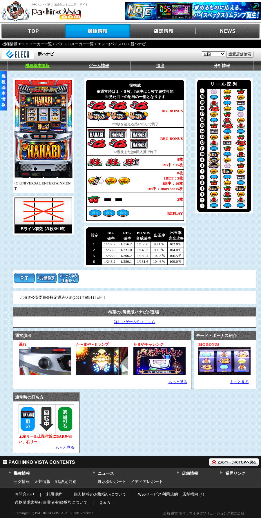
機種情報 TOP (13, 44)
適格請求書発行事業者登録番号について (51, 502)
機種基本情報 (37, 66)
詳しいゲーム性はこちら (134, 322)
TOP (32, 31)
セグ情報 (22, 481)
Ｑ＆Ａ (105, 502)
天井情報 (42, 481)
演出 (160, 66)
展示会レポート (112, 481)
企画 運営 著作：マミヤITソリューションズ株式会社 (203, 513)
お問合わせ (24, 494)
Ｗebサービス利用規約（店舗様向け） (172, 494)
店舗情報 (163, 31)
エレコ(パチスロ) (112, 44)
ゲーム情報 (99, 66)
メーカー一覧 (40, 44)
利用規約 (54, 494)
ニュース (106, 473)
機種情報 (97, 31)
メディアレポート (146, 481)
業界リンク (235, 473)
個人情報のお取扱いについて (100, 494)
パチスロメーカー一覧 (75, 44)
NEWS (228, 31)
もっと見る (177, 382)
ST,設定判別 (66, 481)
